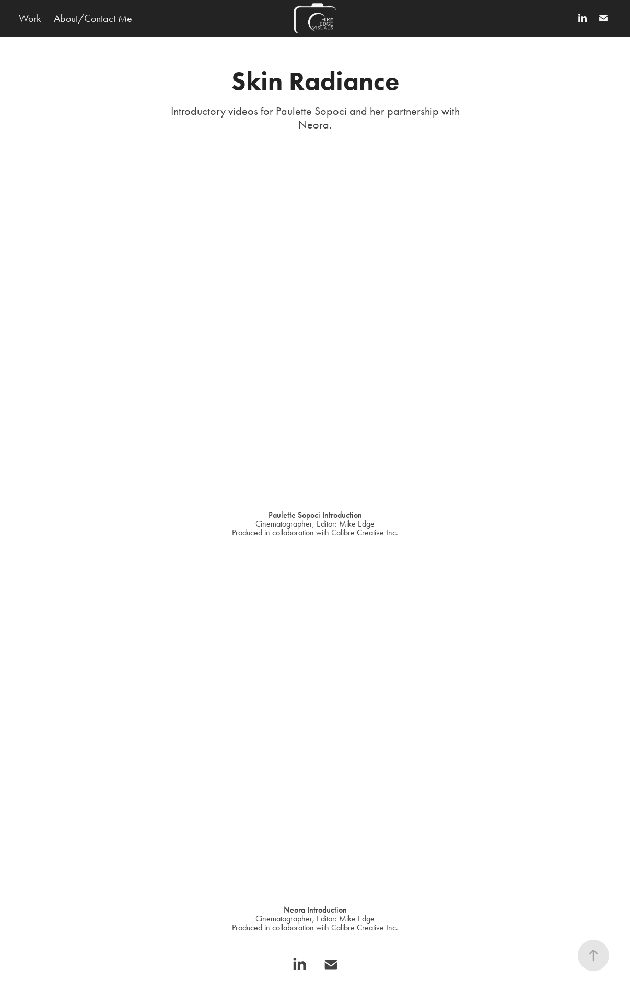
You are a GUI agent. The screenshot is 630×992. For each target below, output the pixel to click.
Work (30, 18)
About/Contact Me (93, 18)
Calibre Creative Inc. (364, 533)
